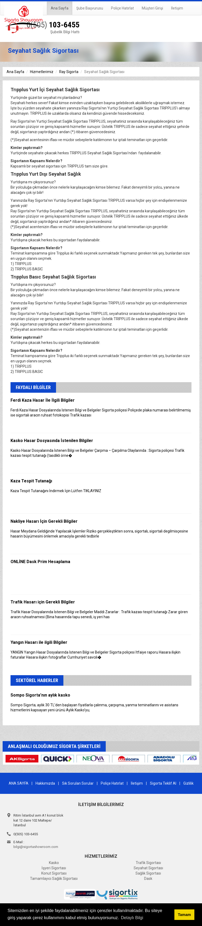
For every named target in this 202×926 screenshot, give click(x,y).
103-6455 (53, 24)
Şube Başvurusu (89, 8)
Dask (148, 878)
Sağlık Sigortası (148, 873)
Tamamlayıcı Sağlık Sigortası (54, 878)
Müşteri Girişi (152, 8)
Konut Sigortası (54, 873)
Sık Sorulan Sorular (78, 783)
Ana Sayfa (59, 8)
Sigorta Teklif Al (163, 783)
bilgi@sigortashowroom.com (35, 847)
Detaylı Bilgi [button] (132, 917)
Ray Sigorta (68, 72)
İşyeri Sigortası (54, 868)
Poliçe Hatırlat (122, 8)
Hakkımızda (45, 783)
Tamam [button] (184, 915)
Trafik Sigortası (148, 863)
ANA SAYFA (18, 783)
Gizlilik (188, 783)
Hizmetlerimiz (41, 72)
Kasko (54, 863)
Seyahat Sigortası (148, 868)
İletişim (177, 8)
